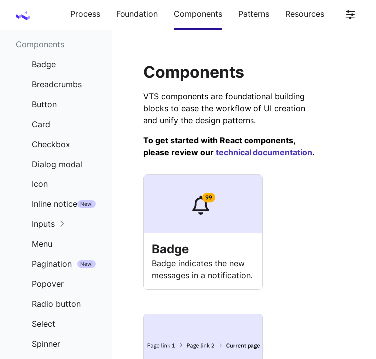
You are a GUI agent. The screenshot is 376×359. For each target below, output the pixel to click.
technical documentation (264, 152)
